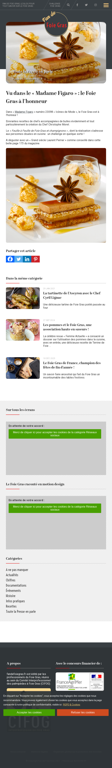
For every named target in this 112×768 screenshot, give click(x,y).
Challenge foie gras (54, 5)
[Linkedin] (27, 259)
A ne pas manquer (17, 570)
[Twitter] (18, 259)
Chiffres (10, 580)
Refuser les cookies (83, 712)
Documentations (16, 585)
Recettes (11, 606)
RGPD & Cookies (71, 704)
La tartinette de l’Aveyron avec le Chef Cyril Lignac (71, 295)
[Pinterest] (35, 259)
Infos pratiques (15, 601)
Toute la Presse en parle (33, 71)
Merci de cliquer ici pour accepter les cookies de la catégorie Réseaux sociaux (55, 434)
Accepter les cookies (29, 712)
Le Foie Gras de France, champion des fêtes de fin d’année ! (72, 365)
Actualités (12, 575)
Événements (13, 590)
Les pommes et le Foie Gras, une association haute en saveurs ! (67, 327)
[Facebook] (10, 259)
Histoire (10, 596)
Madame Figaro (24, 111)
